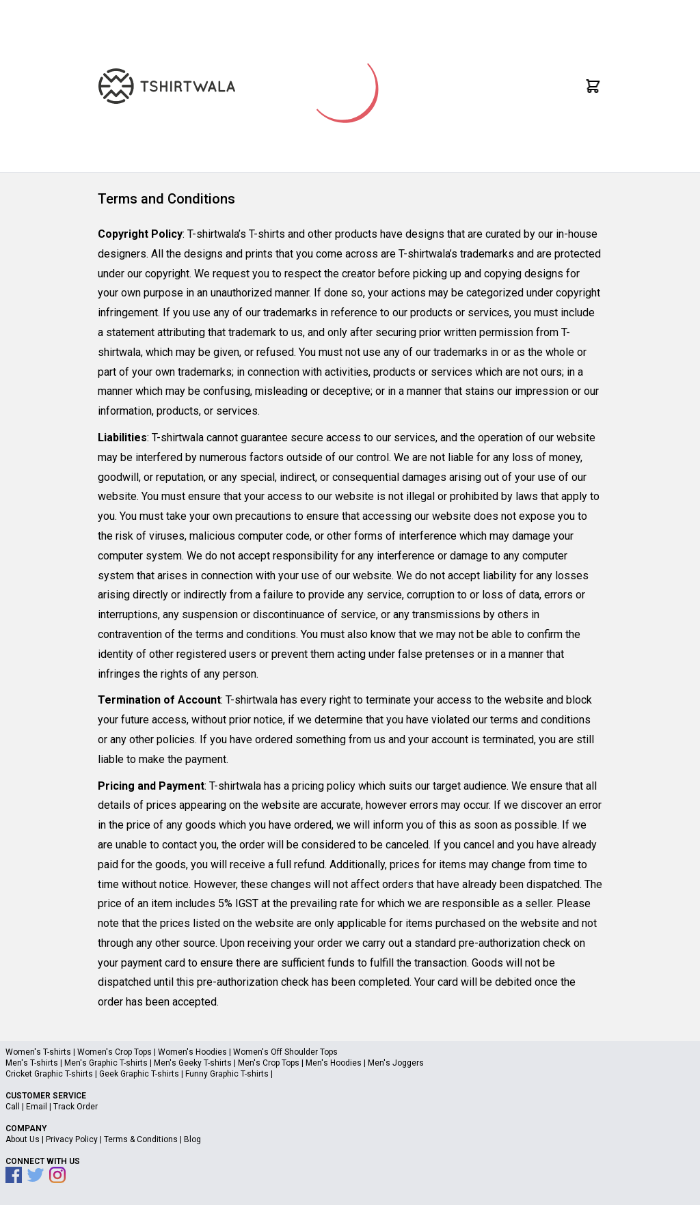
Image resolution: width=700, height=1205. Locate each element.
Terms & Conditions (141, 1139)
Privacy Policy (72, 1139)
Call (12, 1106)
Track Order (75, 1106)
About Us (22, 1139)
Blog (192, 1139)
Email (36, 1106)
